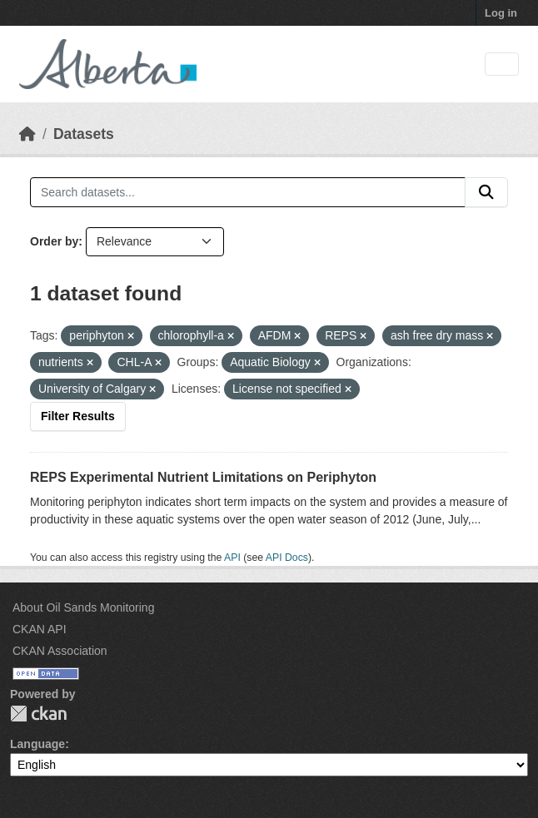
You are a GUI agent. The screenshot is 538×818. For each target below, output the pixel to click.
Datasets (83, 134)
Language (37, 744)
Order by (54, 241)
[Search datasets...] (248, 192)
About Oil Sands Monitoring (83, 607)
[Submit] (486, 192)
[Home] (27, 134)
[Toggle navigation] (502, 64)
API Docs (287, 557)
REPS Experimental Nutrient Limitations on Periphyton (203, 477)
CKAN (38, 713)
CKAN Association (59, 650)
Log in (501, 13)
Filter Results (78, 416)
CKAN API (39, 629)
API (232, 557)
